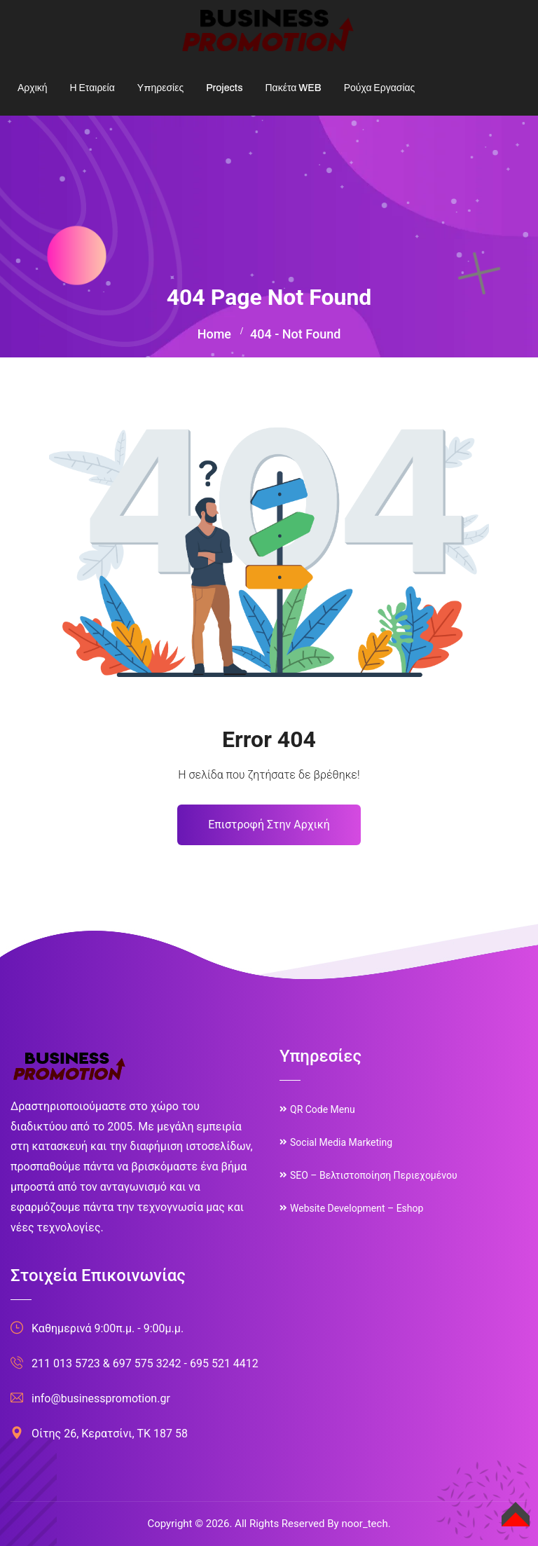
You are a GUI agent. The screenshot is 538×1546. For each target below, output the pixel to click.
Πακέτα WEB (293, 88)
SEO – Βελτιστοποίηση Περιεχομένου (373, 1175)
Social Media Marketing (341, 1142)
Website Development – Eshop (356, 1208)
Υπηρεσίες (160, 88)
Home (214, 334)
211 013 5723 (66, 1363)
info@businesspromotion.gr (101, 1398)
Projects (224, 88)
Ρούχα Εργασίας (379, 88)
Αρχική (33, 88)
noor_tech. (365, 1523)
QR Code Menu (322, 1109)
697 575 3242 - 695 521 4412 (185, 1363)
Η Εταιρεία (92, 88)
